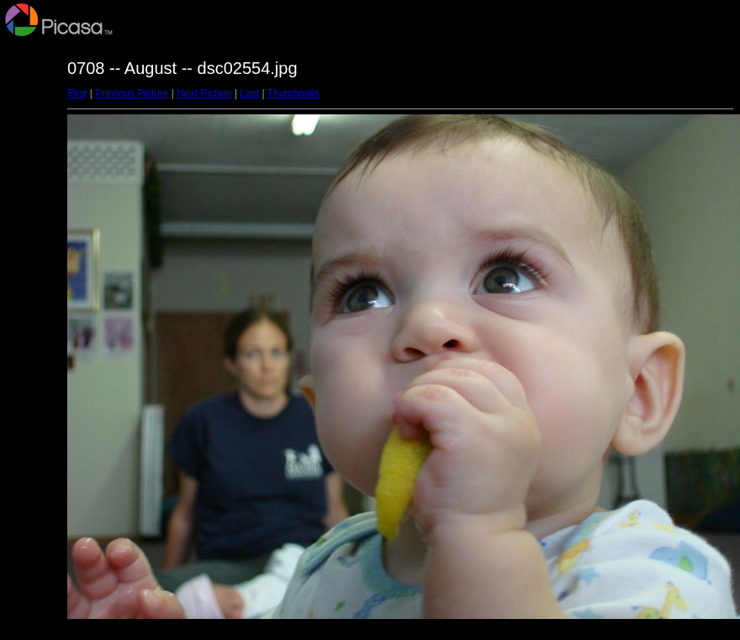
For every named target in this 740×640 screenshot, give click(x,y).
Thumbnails (293, 93)
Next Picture (204, 93)
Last (249, 93)
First (77, 93)
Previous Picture (131, 93)
